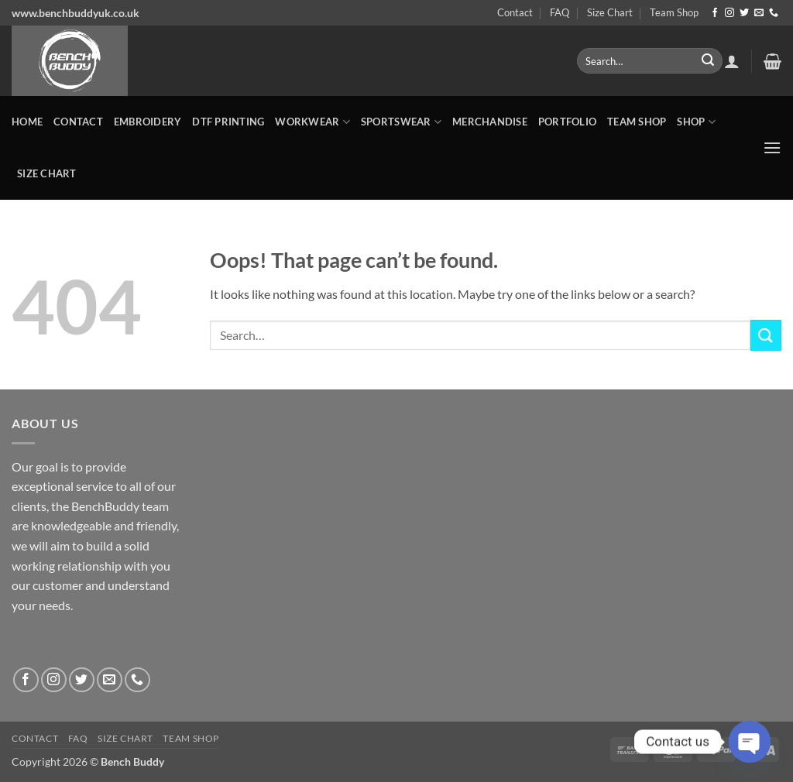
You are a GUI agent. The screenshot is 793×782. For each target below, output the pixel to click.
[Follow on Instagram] (729, 13)
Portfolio (567, 121)
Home (27, 121)
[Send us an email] (759, 13)
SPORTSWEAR (401, 122)
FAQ (559, 12)
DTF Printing (228, 121)
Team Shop (674, 12)
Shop (696, 122)
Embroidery (148, 121)
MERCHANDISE (489, 121)
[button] (732, 61)
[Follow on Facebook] (714, 13)
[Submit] (708, 61)
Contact (515, 12)
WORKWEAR (312, 122)
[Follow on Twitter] (744, 13)
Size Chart (610, 12)
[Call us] (773, 13)
